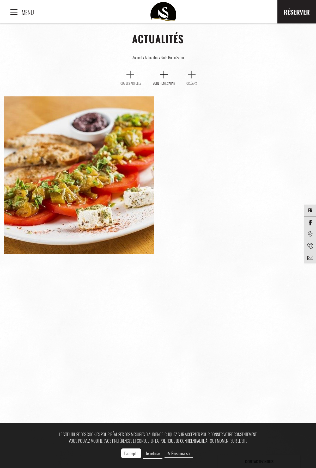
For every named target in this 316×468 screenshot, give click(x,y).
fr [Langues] (310, 210)
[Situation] (310, 234)
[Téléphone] (310, 246)
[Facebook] (310, 222)
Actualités (152, 57)
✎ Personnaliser (178, 453)
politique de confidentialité (182, 441)
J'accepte (131, 453)
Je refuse (153, 453)
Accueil (137, 57)
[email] (310, 257)
